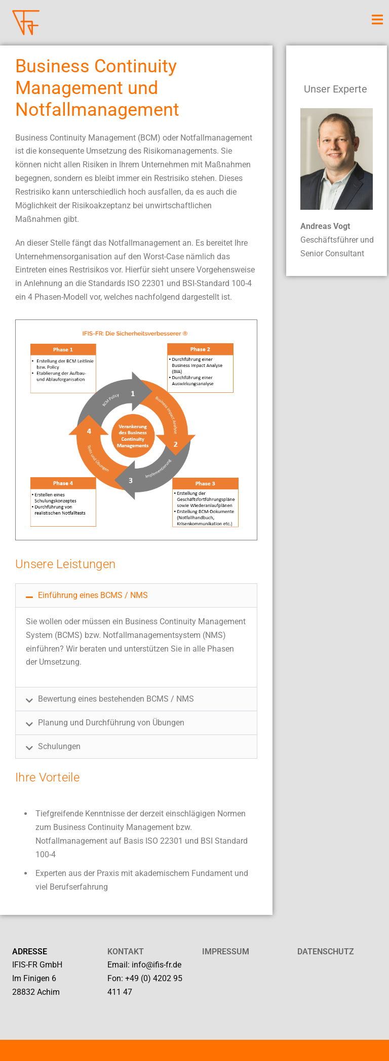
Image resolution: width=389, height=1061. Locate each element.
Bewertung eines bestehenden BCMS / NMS (116, 699)
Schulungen (59, 746)
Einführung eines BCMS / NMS (93, 595)
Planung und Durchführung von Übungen (111, 722)
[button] (136, 595)
